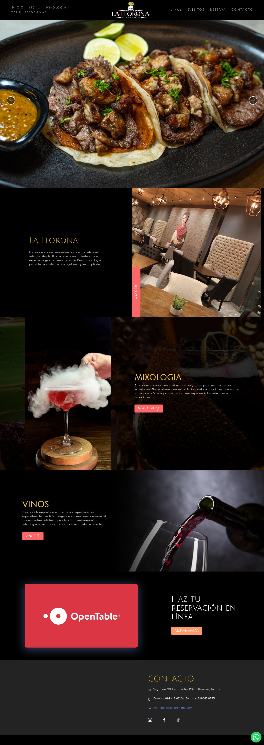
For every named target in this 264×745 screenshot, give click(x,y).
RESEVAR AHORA (186, 650)
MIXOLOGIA (149, 428)
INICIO (17, 8)
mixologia (56, 8)
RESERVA (218, 10)
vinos (176, 10)
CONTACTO (242, 10)
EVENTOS (196, 10)
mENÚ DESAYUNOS (29, 12)
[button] (11, 100)
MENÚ (35, 8)
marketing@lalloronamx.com (172, 727)
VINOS (33, 555)
